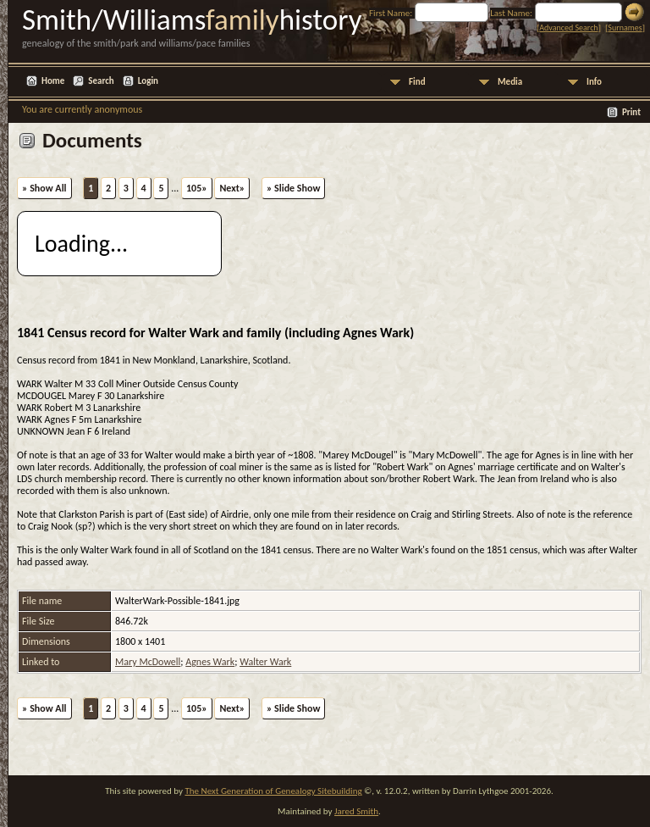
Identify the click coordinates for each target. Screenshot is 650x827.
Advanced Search (568, 27)
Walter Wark (265, 662)
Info (594, 81)
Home (52, 80)
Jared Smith (356, 811)
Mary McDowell (147, 662)
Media (510, 81)
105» (196, 188)
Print (631, 112)
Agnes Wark (209, 662)
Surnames (625, 27)
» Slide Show (293, 188)
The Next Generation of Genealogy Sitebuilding (273, 790)
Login (148, 80)
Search (100, 80)
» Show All (44, 188)
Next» (232, 188)
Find (417, 81)
